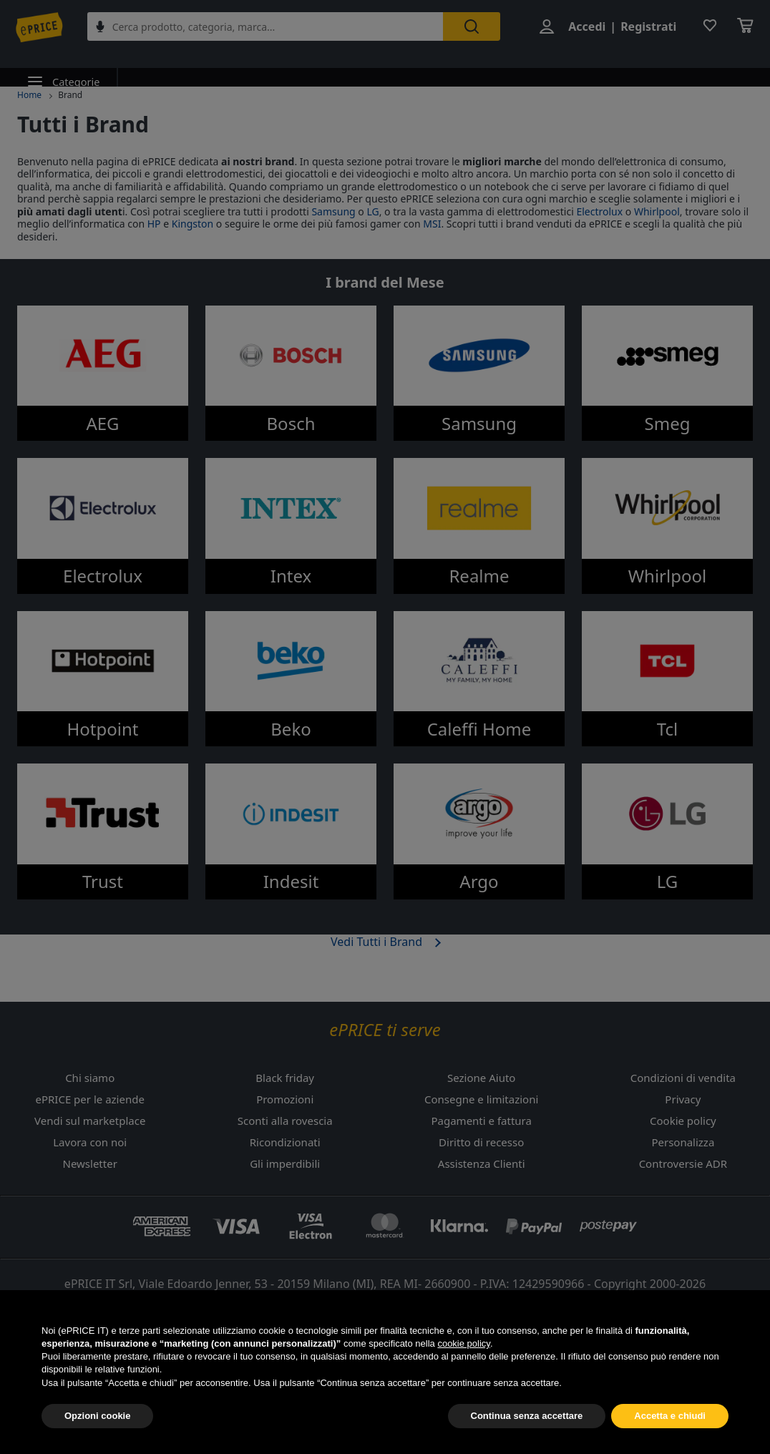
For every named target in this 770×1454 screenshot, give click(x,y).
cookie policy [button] (463, 1350)
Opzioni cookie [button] (97, 1422)
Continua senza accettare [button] (527, 1422)
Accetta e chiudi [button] (670, 1422)
